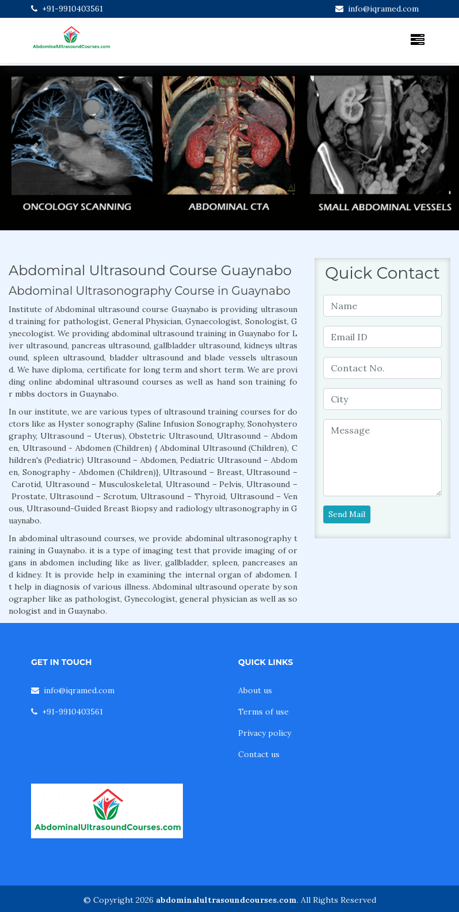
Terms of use (263, 711)
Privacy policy (264, 733)
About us (255, 690)
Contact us (259, 754)
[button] (34, 148)
